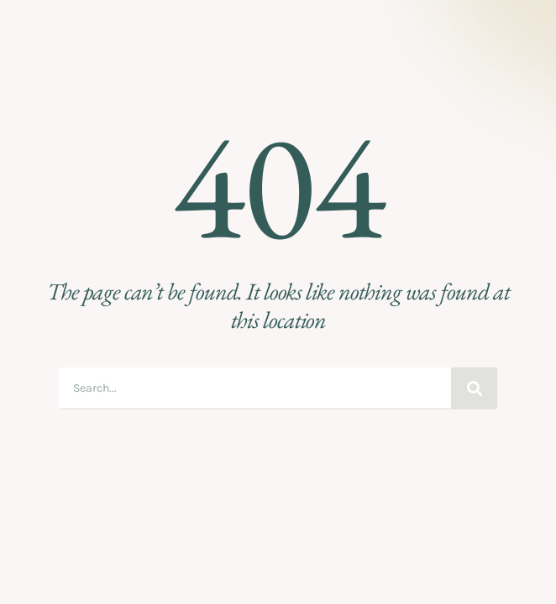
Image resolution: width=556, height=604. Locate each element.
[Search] (474, 388)
